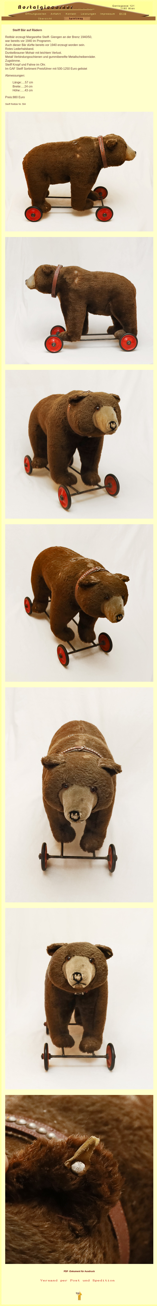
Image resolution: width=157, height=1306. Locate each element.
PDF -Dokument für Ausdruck (79, 1271)
